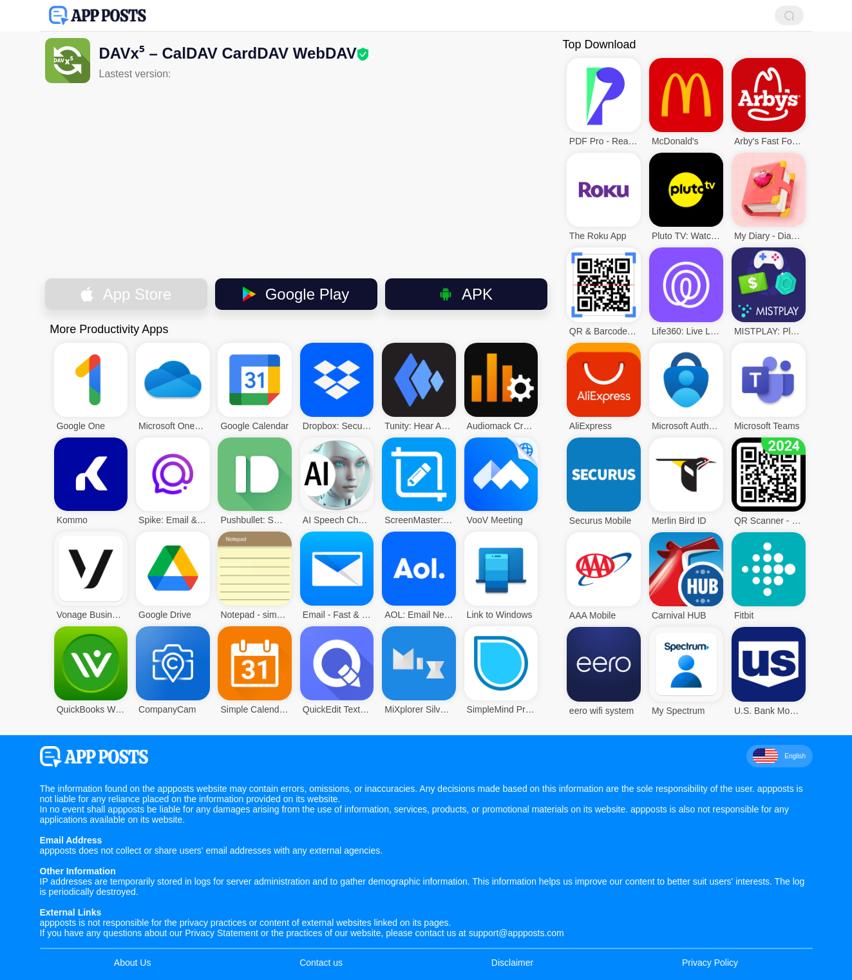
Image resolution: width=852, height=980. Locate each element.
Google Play (296, 294)
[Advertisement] (296, 180)
